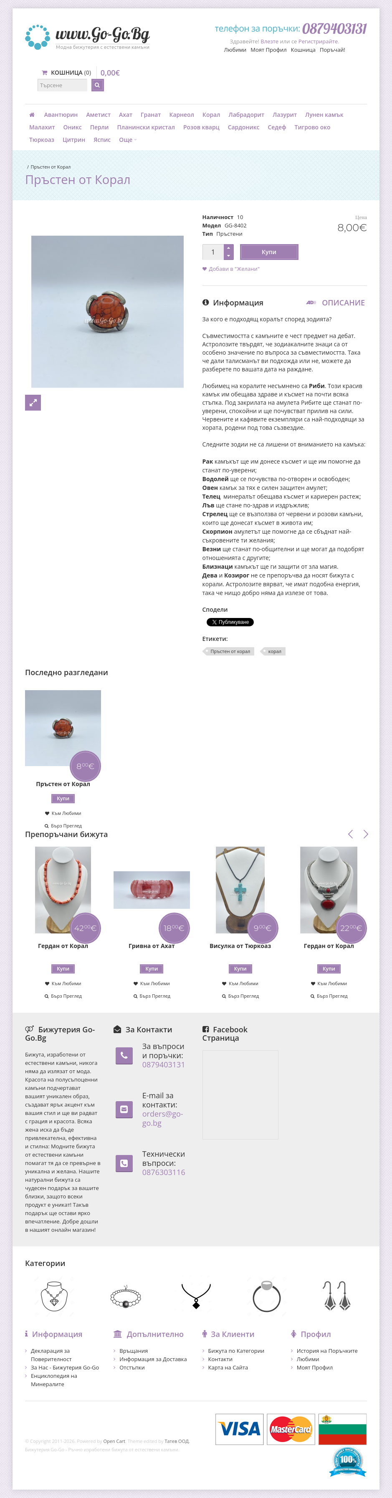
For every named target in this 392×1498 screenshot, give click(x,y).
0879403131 (163, 1064)
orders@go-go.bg (162, 1118)
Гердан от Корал (63, 946)
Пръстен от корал (230, 651)
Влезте (269, 41)
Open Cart (114, 1441)
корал (274, 651)
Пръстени (229, 233)
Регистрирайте (318, 41)
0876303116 (163, 1172)
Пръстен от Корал (50, 167)
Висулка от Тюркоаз (240, 946)
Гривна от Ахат (152, 946)
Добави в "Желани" (234, 268)
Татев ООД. (177, 1441)
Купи (269, 252)
